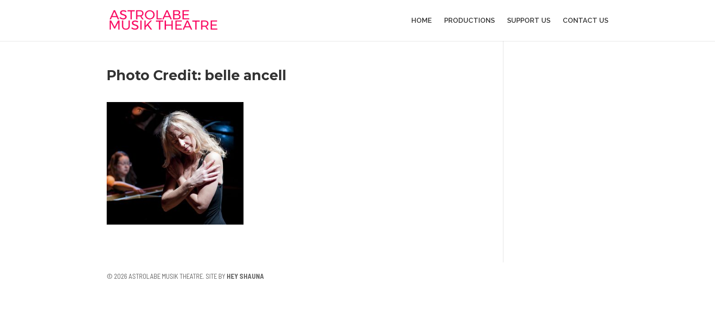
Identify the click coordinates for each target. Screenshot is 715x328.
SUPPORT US (528, 21)
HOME (421, 21)
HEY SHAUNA (245, 276)
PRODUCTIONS (469, 21)
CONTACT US (585, 21)
